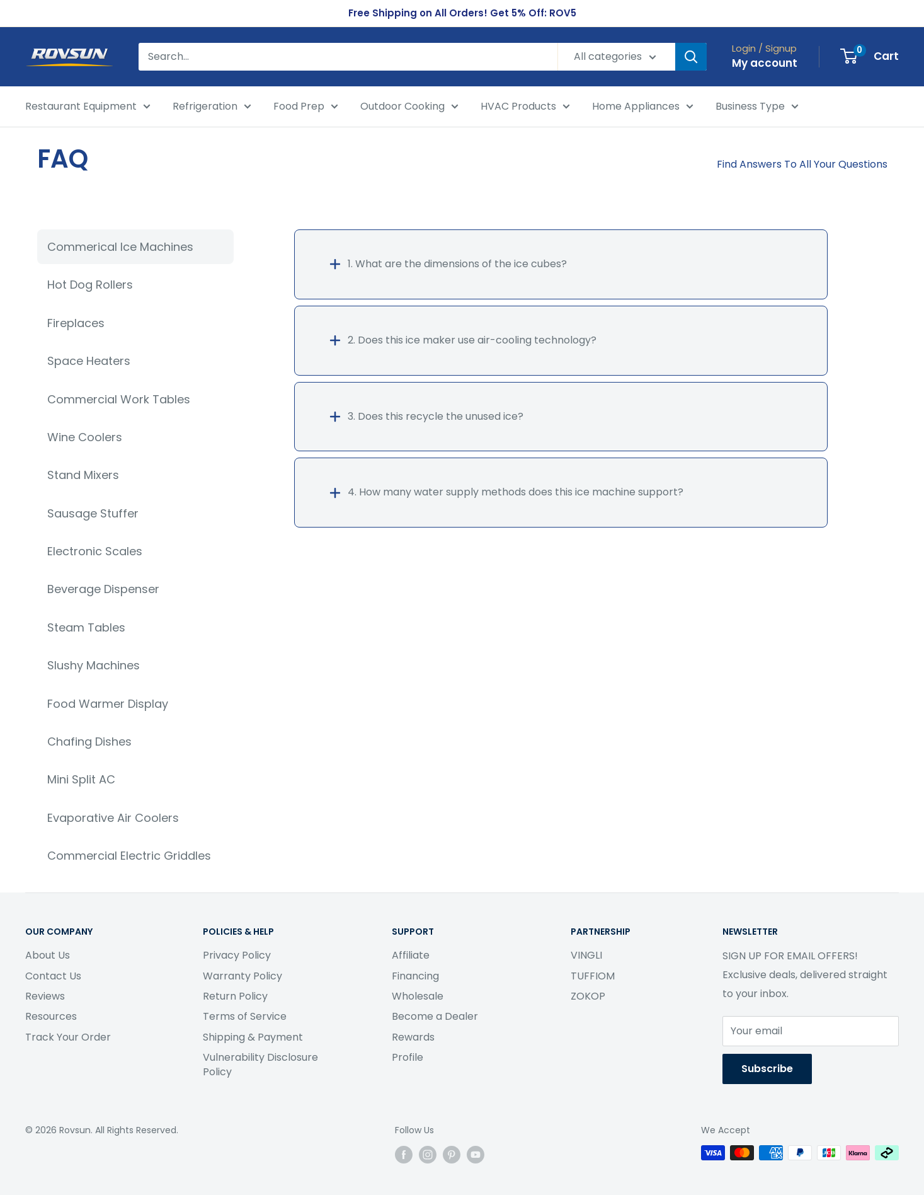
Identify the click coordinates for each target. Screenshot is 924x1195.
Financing (415, 976)
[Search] (691, 57)
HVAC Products (525, 107)
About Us (47, 955)
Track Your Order (68, 1037)
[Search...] (348, 57)
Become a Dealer (435, 1016)
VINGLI (586, 955)
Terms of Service (245, 1016)
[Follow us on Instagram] (427, 1154)
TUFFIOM (593, 976)
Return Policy (235, 996)
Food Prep (305, 107)
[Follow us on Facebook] (404, 1154)
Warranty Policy (242, 976)
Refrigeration (212, 107)
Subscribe (767, 1068)
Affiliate (411, 955)
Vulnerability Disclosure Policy (260, 1064)
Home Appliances (642, 107)
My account (764, 63)
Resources (51, 1016)
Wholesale (417, 996)
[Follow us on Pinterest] (451, 1154)
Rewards (413, 1037)
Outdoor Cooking (409, 107)
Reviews (45, 996)
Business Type (757, 107)
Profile (407, 1057)
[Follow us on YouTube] (475, 1154)
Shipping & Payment (253, 1037)
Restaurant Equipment (88, 107)
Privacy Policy (237, 955)
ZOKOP (588, 996)
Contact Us (53, 976)
